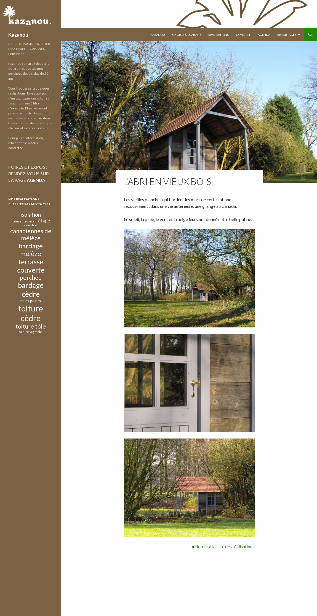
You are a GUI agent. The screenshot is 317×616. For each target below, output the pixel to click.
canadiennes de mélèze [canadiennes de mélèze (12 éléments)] (30, 234)
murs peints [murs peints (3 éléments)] (30, 300)
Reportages (286, 34)
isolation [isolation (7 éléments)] (30, 214)
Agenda (264, 34)
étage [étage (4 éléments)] (44, 220)
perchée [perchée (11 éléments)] (31, 277)
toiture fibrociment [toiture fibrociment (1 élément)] (25, 221)
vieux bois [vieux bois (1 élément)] (30, 225)
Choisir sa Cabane (186, 34)
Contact (243, 34)
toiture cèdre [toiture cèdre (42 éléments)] (30, 313)
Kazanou (18, 35)
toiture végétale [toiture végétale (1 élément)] (30, 331)
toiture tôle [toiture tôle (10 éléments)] (30, 326)
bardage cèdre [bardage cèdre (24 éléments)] (31, 289)
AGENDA (36, 180)
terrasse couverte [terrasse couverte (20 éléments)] (30, 265)
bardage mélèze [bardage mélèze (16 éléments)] (30, 249)
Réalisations (218, 34)
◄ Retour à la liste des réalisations (222, 546)
